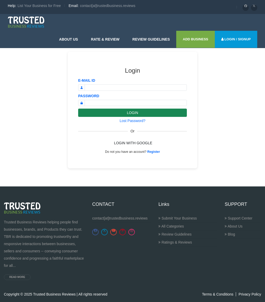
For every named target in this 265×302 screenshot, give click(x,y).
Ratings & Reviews (175, 242)
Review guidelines (151, 39)
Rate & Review (105, 39)
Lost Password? (132, 121)
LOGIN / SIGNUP (236, 39)
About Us (68, 39)
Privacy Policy (250, 294)
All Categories (171, 226)
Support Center (238, 218)
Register (153, 152)
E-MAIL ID (86, 80)
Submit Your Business (177, 218)
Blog (230, 234)
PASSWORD (88, 96)
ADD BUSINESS (195, 39)
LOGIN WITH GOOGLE (133, 143)
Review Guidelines (175, 234)
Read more (17, 277)
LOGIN (132, 113)
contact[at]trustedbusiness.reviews (120, 218)
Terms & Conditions (217, 294)
